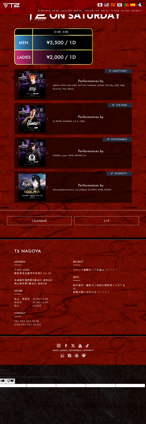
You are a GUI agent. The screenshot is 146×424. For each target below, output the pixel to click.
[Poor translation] (10, 381)
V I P (106, 221)
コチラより (111, 269)
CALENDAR (39, 221)
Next (46, 84)
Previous (17, 84)
